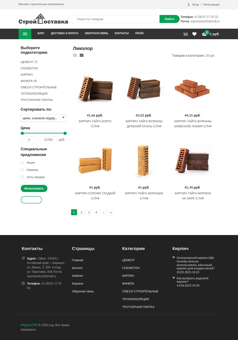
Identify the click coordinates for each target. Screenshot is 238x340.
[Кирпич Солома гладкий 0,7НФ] (95, 160)
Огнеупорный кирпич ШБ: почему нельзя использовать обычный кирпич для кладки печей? (196, 263)
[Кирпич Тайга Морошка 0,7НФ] (144, 160)
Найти (169, 19)
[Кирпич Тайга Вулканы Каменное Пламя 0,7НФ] (193, 88)
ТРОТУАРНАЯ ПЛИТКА (138, 307)
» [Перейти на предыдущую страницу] (103, 212)
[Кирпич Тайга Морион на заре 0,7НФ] (193, 160)
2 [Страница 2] (81, 212)
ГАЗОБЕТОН (131, 268)
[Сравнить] (186, 34)
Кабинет (77, 275)
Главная (77, 260)
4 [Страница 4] (96, 212)
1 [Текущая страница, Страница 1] (74, 212)
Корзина (77, 283)
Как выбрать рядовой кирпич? (192, 280)
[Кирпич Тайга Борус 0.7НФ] (95, 88)
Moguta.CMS (30, 325)
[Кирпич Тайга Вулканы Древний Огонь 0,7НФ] (144, 88)
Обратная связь (83, 291)
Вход (193, 4)
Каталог (77, 268)
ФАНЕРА (128, 283)
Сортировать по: (36, 109)
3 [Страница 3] (89, 212)
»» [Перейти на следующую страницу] (111, 212)
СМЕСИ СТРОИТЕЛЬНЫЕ (140, 291)
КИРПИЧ (128, 275)
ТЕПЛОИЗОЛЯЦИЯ (135, 299)
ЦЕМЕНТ (128, 260)
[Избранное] (195, 34)
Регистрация (212, 4)
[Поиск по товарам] (114, 19)
